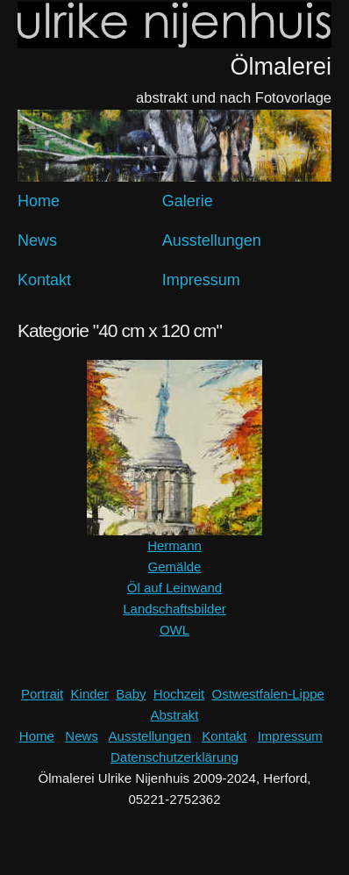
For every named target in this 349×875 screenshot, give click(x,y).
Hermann (174, 545)
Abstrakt (174, 714)
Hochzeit (178, 693)
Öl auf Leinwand (174, 587)
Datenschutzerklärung (174, 756)
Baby (131, 693)
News (37, 240)
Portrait (42, 693)
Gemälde (175, 566)
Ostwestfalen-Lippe (268, 693)
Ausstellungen (211, 240)
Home (39, 201)
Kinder (90, 693)
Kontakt (44, 280)
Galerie (187, 201)
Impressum (201, 280)
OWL (174, 629)
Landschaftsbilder (174, 608)
